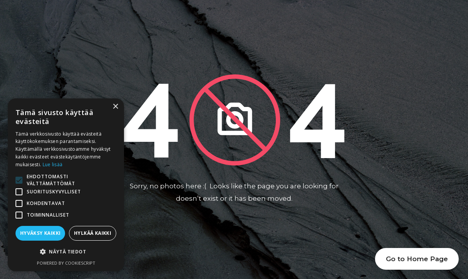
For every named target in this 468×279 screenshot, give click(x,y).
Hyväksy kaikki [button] (40, 233)
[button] (65, 252)
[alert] (66, 184)
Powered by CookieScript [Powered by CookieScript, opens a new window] (66, 263)
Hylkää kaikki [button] (92, 233)
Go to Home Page (417, 259)
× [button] (115, 107)
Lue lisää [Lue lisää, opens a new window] (53, 164)
